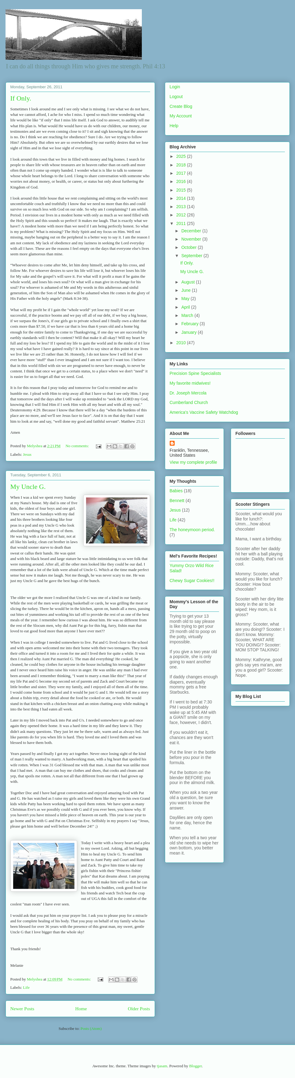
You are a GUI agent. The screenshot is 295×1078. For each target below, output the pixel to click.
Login (175, 86)
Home (81, 1008)
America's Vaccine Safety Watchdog (204, 412)
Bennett (177, 500)
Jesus (27, 454)
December (191, 230)
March (188, 315)
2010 (181, 342)
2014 (181, 198)
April (186, 307)
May (186, 298)
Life (26, 987)
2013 (181, 206)
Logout (176, 96)
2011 (181, 223)
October (189, 247)
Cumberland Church (189, 402)
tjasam (162, 1066)
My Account (181, 115)
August (188, 282)
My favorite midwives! (190, 383)
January (189, 332)
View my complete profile (193, 462)
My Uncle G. (28, 486)
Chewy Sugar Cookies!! (192, 580)
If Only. (20, 98)
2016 (181, 181)
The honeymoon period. (192, 529)
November (191, 239)
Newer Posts (22, 1008)
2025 (181, 156)
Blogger (195, 1066)
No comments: (78, 446)
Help (174, 125)
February (190, 323)
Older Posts (139, 1008)
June (186, 290)
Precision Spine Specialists (195, 373)
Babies (176, 490)
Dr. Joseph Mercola (188, 392)
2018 (181, 164)
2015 (181, 190)
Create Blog (181, 106)
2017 (181, 173)
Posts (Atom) (91, 1028)
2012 (181, 214)
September (192, 255)
